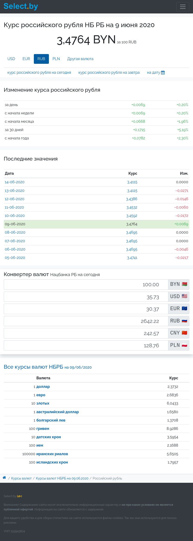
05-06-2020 (15, 257)
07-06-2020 (15, 241)
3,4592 (131, 215)
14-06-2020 (15, 182)
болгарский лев (50, 420)
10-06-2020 (15, 215)
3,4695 (131, 232)
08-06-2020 (15, 232)
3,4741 (132, 257)
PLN (56, 59)
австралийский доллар (57, 412)
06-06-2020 (15, 249)
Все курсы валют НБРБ (48, 367)
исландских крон (52, 462)
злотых (42, 403)
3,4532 (132, 207)
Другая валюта (80, 59)
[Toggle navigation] (182, 6)
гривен (42, 428)
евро (40, 395)
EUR (26, 59)
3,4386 (131, 199)
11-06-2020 (14, 207)
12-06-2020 (14, 199)
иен (39, 445)
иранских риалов (52, 454)
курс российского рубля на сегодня (39, 72)
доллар (43, 386)
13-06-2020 (15, 190)
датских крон (48, 437)
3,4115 (132, 182)
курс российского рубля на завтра (108, 72)
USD (11, 59)
